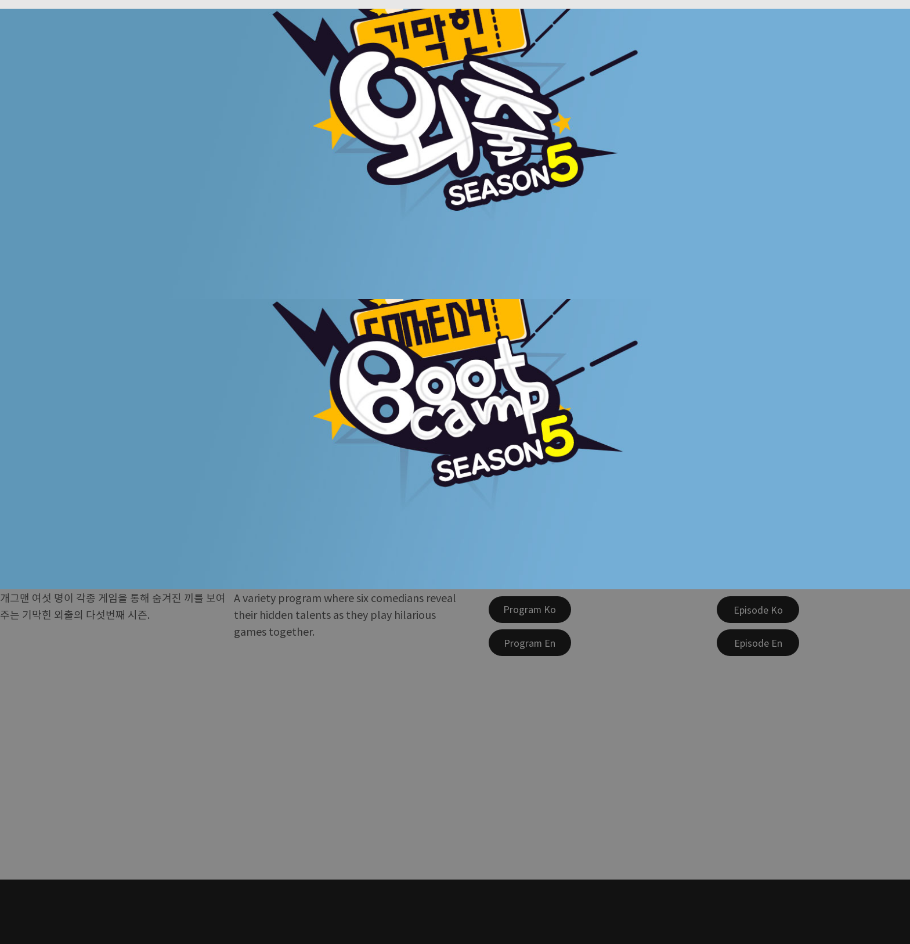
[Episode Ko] (758, 609)
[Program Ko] (530, 609)
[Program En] (530, 642)
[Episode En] (758, 642)
